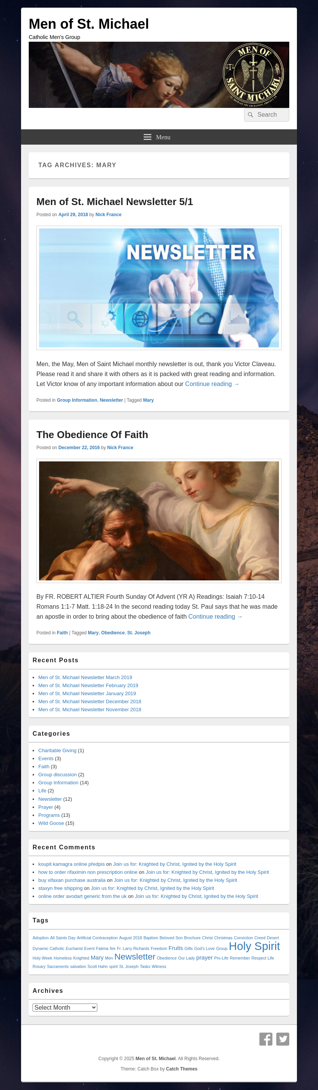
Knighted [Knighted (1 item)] (81, 958)
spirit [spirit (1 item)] (113, 966)
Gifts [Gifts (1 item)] (188, 948)
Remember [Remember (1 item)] (240, 958)
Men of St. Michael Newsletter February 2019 (88, 685)
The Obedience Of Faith (92, 434)
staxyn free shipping (60, 888)
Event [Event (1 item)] (89, 948)
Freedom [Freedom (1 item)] (159, 948)
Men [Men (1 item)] (109, 958)
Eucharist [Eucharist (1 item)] (74, 948)
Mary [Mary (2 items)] (97, 957)
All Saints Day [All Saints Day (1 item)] (62, 937)
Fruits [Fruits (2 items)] (176, 948)
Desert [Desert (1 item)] (273, 937)
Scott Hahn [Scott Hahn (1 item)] (98, 966)
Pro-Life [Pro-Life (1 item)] (221, 958)
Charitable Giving (57, 750)
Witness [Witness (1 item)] (159, 966)
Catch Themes (181, 1069)
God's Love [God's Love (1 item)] (204, 948)
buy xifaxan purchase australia (72, 880)
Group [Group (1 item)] (222, 948)
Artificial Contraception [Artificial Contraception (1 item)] (97, 937)
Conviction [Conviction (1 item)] (243, 937)
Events (46, 758)
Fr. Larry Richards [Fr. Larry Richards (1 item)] (133, 948)
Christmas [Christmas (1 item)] (223, 937)
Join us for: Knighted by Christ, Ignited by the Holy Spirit (174, 864)
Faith (62, 632)
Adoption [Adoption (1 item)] (41, 937)
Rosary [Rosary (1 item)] (39, 966)
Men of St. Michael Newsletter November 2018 (89, 709)
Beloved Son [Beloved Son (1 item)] (171, 937)
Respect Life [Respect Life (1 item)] (262, 958)
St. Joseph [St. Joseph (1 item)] (128, 966)
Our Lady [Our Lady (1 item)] (186, 958)
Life (42, 790)
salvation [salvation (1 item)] (78, 966)
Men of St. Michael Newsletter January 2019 (87, 693)
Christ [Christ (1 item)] (207, 937)
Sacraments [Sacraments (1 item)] (58, 966)
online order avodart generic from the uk (82, 896)
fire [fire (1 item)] (113, 948)
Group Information (77, 400)
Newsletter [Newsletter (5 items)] (135, 956)
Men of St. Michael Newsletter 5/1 (114, 201)
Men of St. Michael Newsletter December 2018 (89, 701)
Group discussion (57, 774)
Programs (49, 815)
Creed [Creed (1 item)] (260, 937)
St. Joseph (139, 632)
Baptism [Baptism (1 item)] (150, 937)
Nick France (108, 214)
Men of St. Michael (89, 24)
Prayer (45, 807)
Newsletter (111, 400)
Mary (148, 400)
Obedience (113, 632)
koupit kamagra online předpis (71, 864)
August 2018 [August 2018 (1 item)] (130, 937)
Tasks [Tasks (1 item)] (145, 966)
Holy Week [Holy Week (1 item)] (42, 958)
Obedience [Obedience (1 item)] (167, 958)
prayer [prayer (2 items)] (204, 957)
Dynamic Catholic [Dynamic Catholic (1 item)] (48, 948)
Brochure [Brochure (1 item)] (192, 937)
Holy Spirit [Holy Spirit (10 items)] (254, 946)
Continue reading (212, 384)
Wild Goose (51, 823)
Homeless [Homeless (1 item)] (63, 958)
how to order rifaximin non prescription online (88, 872)
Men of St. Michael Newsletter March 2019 (85, 677)
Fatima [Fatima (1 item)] (102, 948)
